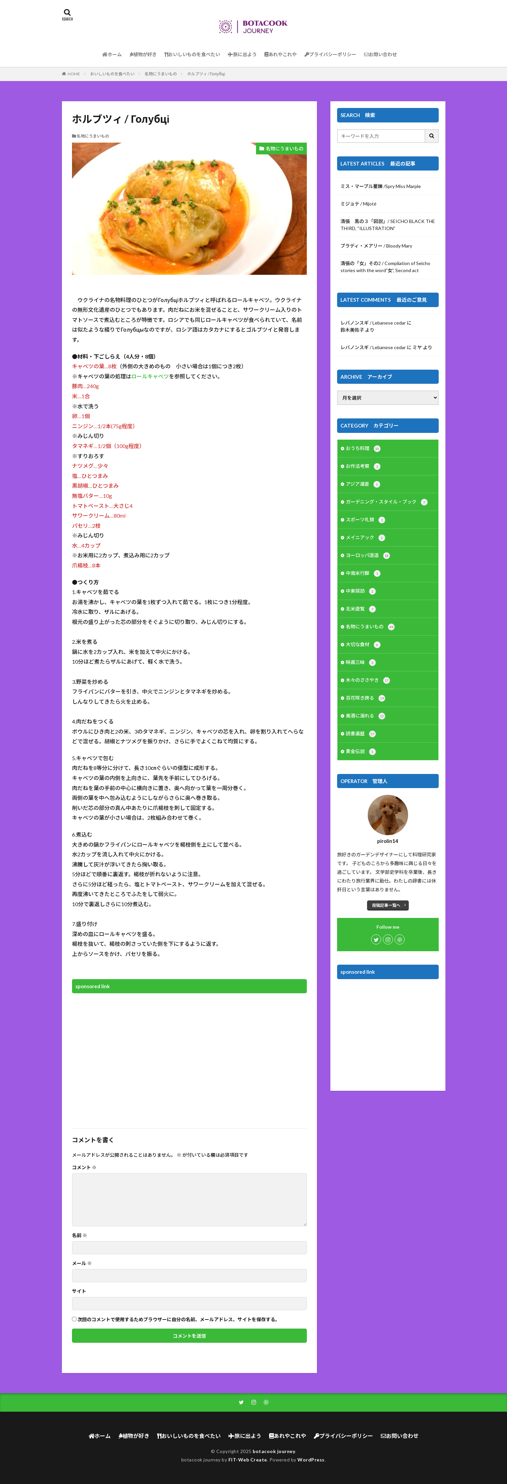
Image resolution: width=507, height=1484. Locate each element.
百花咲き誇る (365, 698)
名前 (79, 1235)
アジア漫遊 (363, 484)
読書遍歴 (361, 734)
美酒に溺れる (365, 716)
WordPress (311, 1459)
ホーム (112, 54)
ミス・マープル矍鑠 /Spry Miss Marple (380, 186)
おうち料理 (363, 448)
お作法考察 (363, 466)
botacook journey (274, 1451)
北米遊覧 (361, 609)
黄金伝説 (361, 751)
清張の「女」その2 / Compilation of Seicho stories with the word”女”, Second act (385, 266)
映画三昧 (361, 662)
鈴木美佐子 (352, 330)
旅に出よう (242, 54)
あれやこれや (280, 54)
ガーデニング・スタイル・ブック (387, 502)
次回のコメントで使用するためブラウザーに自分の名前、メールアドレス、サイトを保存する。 (178, 1319)
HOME (74, 73)
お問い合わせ (380, 54)
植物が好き (143, 54)
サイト (79, 1291)
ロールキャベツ (150, 376)
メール (82, 1263)
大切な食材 (363, 644)
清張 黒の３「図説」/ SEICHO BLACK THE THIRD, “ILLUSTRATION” (387, 224)
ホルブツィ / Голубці (206, 73)
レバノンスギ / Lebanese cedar (373, 323)
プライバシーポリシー (330, 54)
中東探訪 (361, 591)
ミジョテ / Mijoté (358, 204)
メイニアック (365, 537)
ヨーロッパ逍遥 (368, 555)
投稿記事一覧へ (386, 905)
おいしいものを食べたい (192, 54)
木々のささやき (368, 680)
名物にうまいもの (161, 73)
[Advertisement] (189, 1056)
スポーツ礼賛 (365, 520)
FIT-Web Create (247, 1459)
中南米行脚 (363, 573)
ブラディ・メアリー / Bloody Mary (376, 246)
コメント (84, 1167)
